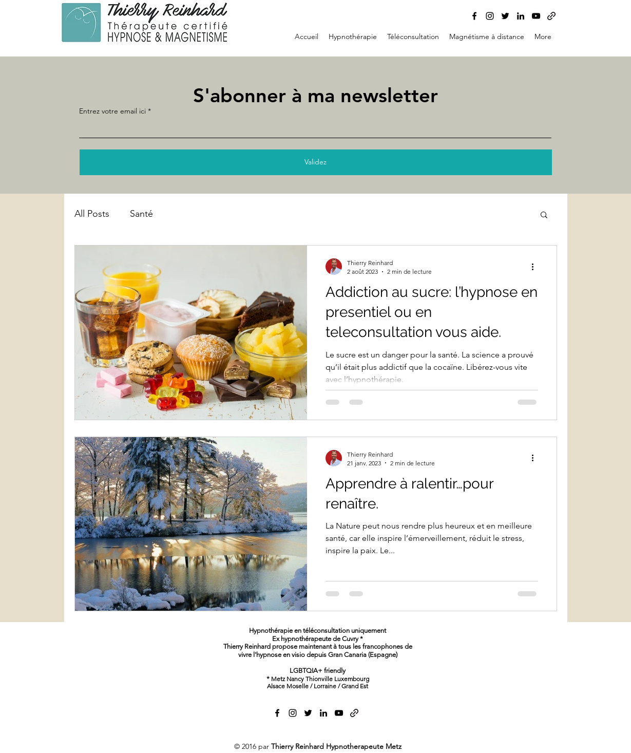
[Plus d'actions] (536, 266)
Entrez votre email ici (112, 111)
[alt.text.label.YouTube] (536, 16)
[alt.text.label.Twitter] (505, 16)
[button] (544, 215)
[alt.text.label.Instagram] (490, 16)
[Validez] (316, 162)
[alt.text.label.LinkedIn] (520, 16)
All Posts (91, 213)
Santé (141, 213)
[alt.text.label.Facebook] (474, 16)
